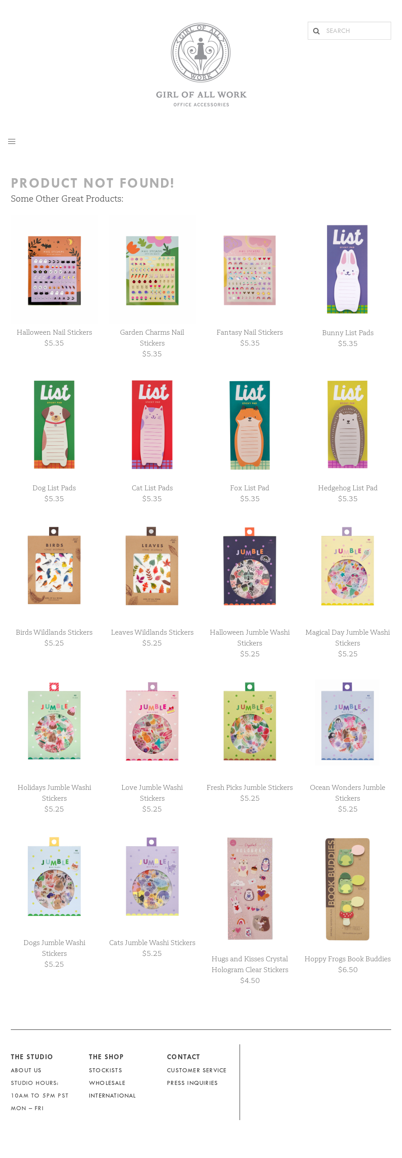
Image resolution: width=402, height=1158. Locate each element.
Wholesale (107, 1083)
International (112, 1095)
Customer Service (196, 1070)
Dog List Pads (54, 488)
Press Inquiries (192, 1083)
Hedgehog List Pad (348, 488)
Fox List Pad (249, 488)
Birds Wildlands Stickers (54, 632)
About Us (26, 1070)
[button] (11, 141)
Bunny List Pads (348, 332)
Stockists (105, 1070)
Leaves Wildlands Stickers (152, 632)
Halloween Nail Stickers (54, 332)
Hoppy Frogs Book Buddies (348, 959)
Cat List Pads (152, 488)
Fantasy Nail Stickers (250, 332)
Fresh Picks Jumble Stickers (250, 787)
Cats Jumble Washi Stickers (152, 942)
